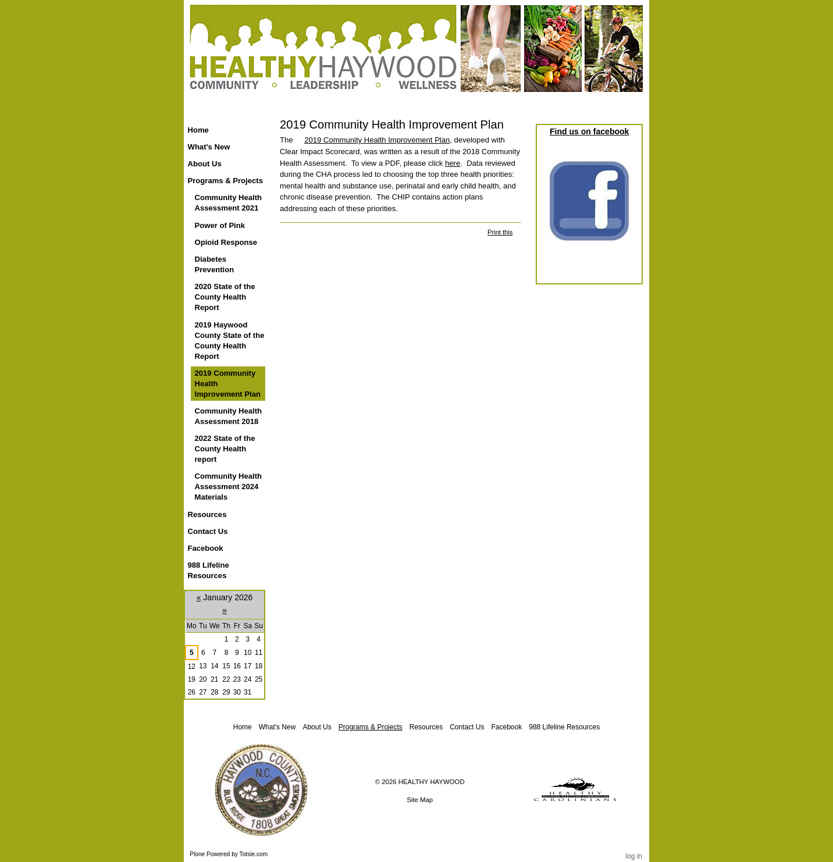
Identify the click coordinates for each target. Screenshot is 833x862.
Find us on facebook (589, 131)
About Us (316, 727)
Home (198, 130)
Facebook (507, 727)
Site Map (420, 799)
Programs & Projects (371, 727)
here (452, 163)
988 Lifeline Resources (564, 727)
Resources (426, 727)
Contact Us (467, 727)
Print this (499, 232)
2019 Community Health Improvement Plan (377, 140)
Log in (633, 856)
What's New (277, 727)
